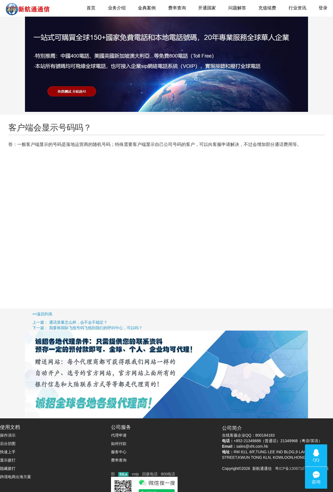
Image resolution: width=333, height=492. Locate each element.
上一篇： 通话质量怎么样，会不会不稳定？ (53, 322)
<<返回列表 (26, 314)
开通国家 (207, 8)
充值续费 (267, 8)
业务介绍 (117, 8)
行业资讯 (297, 8)
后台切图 (8, 443)
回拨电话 (150, 474)
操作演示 (8, 435)
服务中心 (119, 452)
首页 (91, 8)
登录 (323, 8)
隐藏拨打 (8, 468)
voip (135, 474)
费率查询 (177, 8)
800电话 (168, 474)
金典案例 (147, 8)
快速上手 (8, 452)
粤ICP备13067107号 (291, 468)
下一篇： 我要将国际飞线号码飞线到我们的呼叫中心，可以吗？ (71, 328)
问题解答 (237, 8)
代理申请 (119, 435)
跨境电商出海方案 (15, 477)
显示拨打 (8, 460)
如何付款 (119, 443)
